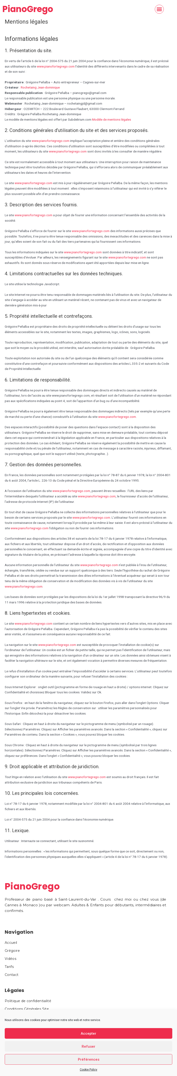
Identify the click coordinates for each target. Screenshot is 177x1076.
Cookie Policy (88, 1069)
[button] (159, 9)
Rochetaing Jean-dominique (40, 87)
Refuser (88, 1046)
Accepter (88, 1033)
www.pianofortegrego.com (56, 66)
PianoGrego (27, 9)
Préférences (88, 1059)
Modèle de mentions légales (111, 119)
